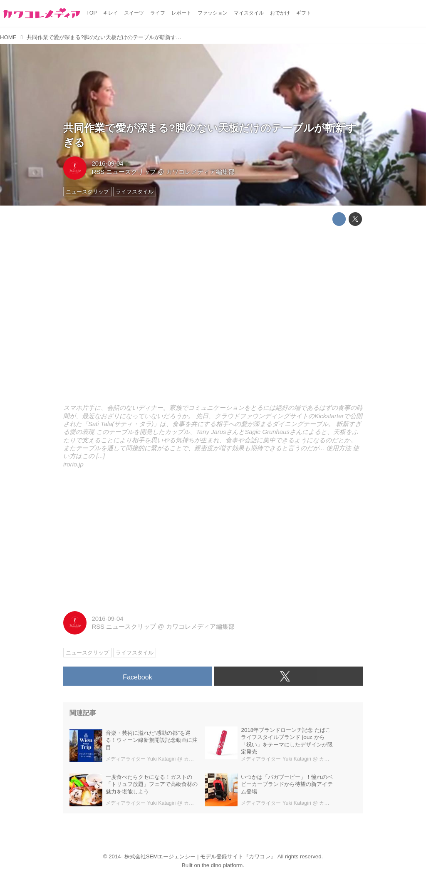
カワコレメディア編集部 (200, 172)
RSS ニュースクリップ (124, 172)
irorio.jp (73, 464)
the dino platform (222, 865)
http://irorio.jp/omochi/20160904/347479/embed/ (213, 316)
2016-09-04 (107, 163)
